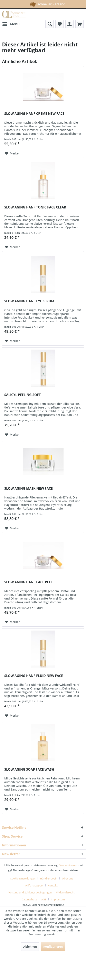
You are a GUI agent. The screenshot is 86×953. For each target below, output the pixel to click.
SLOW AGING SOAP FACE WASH (29, 769)
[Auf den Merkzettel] (12, 153)
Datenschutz (29, 899)
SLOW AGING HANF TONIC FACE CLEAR (35, 207)
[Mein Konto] (69, 24)
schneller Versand (42, 3)
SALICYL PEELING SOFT (22, 395)
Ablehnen (30, 946)
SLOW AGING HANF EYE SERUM (29, 301)
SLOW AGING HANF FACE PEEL (28, 582)
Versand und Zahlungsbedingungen (30, 892)
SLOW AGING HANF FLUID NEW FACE (33, 676)
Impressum (58, 899)
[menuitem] (11, 24)
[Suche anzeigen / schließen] (49, 24)
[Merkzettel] (59, 24)
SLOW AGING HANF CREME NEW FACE (34, 114)
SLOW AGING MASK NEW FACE (28, 488)
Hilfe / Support (34, 885)
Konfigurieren (53, 946)
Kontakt (53, 885)
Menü (11, 23)
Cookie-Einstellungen (23, 878)
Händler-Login (48, 878)
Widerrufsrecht (65, 892)
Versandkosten (68, 865)
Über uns (67, 878)
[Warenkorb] (79, 24)
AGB (43, 899)
